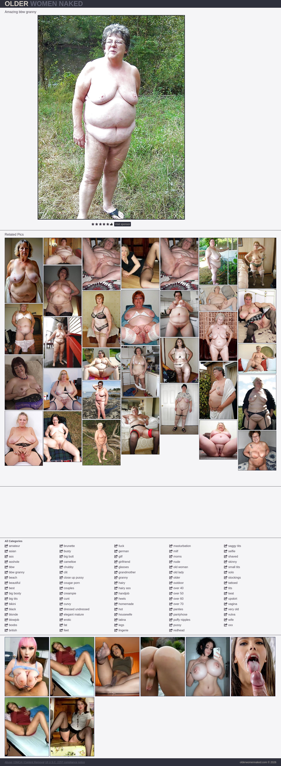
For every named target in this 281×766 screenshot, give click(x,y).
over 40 (176, 588)
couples (67, 588)
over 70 (176, 604)
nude (174, 561)
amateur (12, 546)
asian (10, 551)
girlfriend (122, 561)
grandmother (125, 572)
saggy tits (232, 546)
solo (229, 572)
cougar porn (70, 582)
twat (229, 593)
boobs (11, 625)
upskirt (230, 598)
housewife (123, 614)
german (121, 551)
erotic (65, 619)
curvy (65, 604)
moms (175, 556)
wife (229, 619)
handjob (121, 593)
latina (120, 619)
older (174, 577)
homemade (124, 604)
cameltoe (68, 561)
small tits (232, 567)
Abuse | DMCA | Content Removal (24, 762)
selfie (229, 551)
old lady (176, 572)
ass (9, 556)
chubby (67, 567)
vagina (230, 604)
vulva (229, 614)
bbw (9, 567)
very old (231, 609)
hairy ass (122, 588)
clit (64, 572)
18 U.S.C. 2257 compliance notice (65, 762)
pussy (175, 625)
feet (64, 630)
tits (228, 588)
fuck (119, 546)
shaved (231, 556)
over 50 (176, 593)
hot (118, 609)
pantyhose (178, 614)
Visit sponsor (122, 224)
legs (119, 625)
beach (11, 577)
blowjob (12, 619)
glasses (121, 567)
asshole (12, 561)
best (10, 588)
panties (176, 609)
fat (63, 625)
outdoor (176, 582)
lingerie (121, 630)
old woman (178, 567)
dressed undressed (75, 609)
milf (173, 551)
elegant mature (72, 614)
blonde (11, 614)
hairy (119, 582)
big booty (13, 593)
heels (120, 598)
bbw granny (14, 572)
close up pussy (72, 577)
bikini (10, 604)
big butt (67, 556)
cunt (65, 598)
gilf (118, 556)
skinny (230, 561)
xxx (228, 625)
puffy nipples (179, 619)
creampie (68, 593)
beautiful (12, 582)
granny (121, 577)
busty (65, 551)
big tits (11, 598)
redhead (177, 630)
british (11, 630)
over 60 (176, 598)
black (10, 609)
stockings (232, 577)
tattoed (230, 582)
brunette (67, 546)
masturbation (180, 546)
